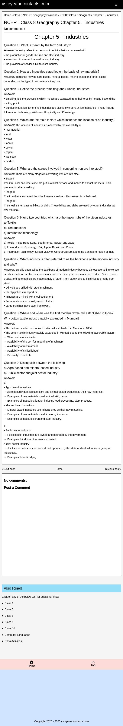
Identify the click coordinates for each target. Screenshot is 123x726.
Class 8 (9, 615)
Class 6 (9, 603)
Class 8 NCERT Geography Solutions (35, 15)
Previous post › (112, 468)
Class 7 (9, 609)
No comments (13, 28)
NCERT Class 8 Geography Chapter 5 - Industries (54, 22)
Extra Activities (13, 641)
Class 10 (10, 628)
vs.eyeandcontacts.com (25, 3)
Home (7, 15)
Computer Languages (17, 634)
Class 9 (9, 622)
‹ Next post (8, 468)
